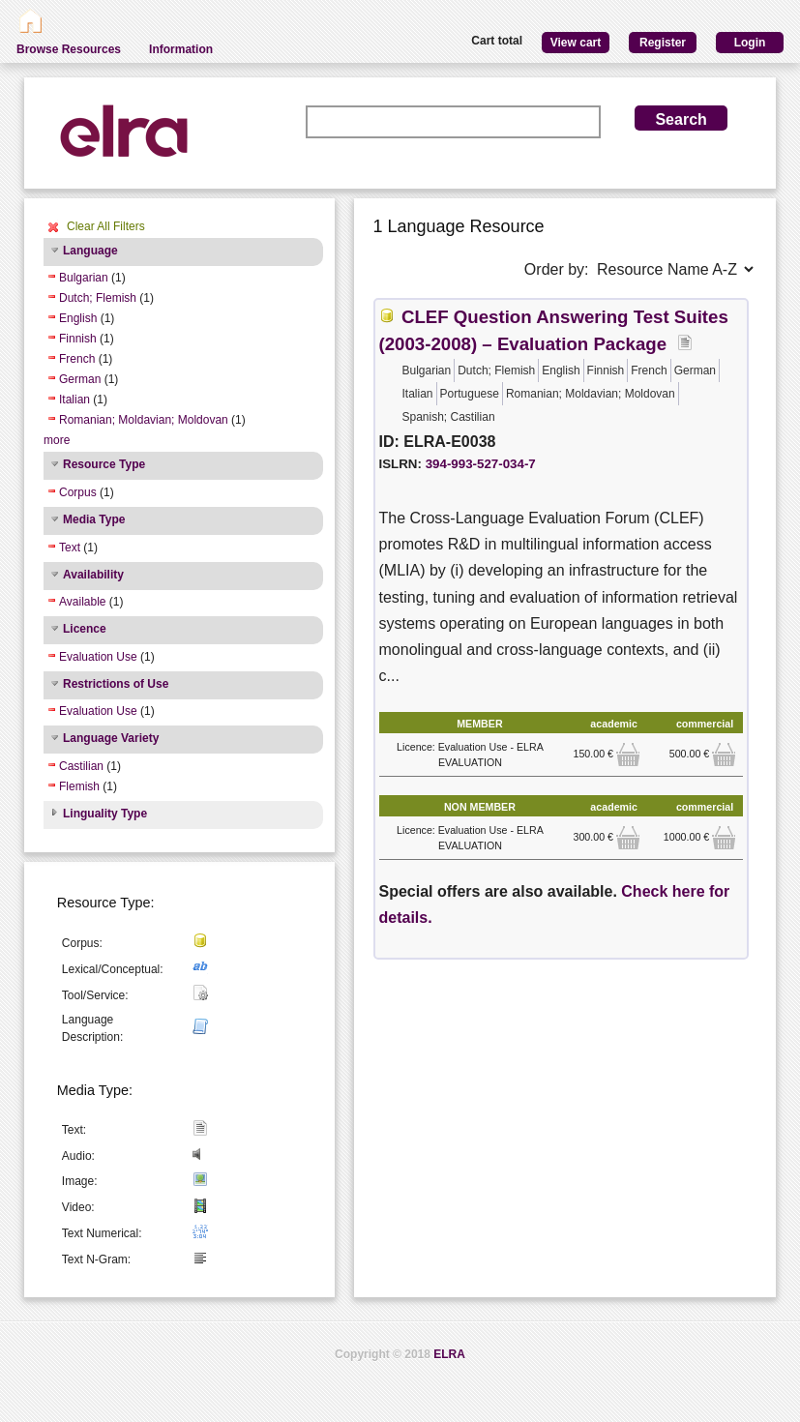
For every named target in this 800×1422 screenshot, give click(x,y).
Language (90, 250)
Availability (93, 574)
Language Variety (111, 738)
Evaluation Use (98, 657)
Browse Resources (68, 49)
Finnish (78, 338)
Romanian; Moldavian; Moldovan (143, 420)
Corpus (78, 492)
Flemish (79, 786)
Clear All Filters (106, 226)
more (57, 440)
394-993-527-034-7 (481, 464)
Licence (84, 629)
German (80, 379)
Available (82, 601)
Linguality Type (105, 813)
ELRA (449, 1354)
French (77, 359)
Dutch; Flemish (97, 298)
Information (181, 49)
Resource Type (104, 464)
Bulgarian (83, 277)
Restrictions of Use (115, 684)
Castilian (81, 766)
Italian (74, 399)
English (78, 318)
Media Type (94, 519)
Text (69, 547)
